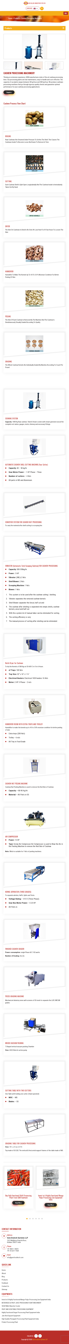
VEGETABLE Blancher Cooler (11, 1306)
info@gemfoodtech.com (15, 1257)
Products (5, 1280)
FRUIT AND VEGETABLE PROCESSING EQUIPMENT (18, 1309)
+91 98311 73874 (12, 1249)
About (4, 1273)
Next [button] (67, 46)
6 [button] (42, 1219)
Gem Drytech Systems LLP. (40, 1339)
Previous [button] (2, 46)
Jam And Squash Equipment (11, 1316)
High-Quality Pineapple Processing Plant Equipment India (20, 1319)
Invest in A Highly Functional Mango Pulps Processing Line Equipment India (26, 1300)
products (17, 18)
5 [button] (39, 1219)
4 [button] (36, 1219)
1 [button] (27, 1219)
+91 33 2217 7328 (13, 1251)
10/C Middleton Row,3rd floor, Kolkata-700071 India (16, 1241)
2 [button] (30, 1219)
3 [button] (33, 1219)
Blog (3, 1276)
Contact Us (5, 1286)
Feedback (5, 1283)
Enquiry (8, 92)
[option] (34, 46)
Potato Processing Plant (10, 1322)
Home (10, 18)
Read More (18, 1203)
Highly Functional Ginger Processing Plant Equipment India (21, 1312)
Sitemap (4, 1289)
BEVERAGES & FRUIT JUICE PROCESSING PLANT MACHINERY (21, 1303)
